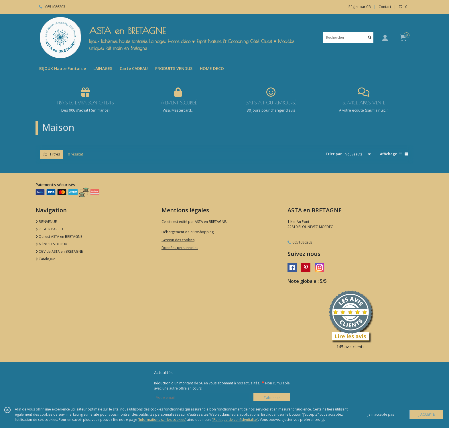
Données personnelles (180, 247)
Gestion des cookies (178, 240)
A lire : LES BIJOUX (51, 244)
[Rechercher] (369, 37)
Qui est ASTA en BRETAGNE (59, 236)
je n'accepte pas (381, 414)
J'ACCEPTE (427, 414)
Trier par (334, 153)
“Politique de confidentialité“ (235, 419)
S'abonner (271, 397)
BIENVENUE (46, 221)
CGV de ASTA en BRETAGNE (59, 251)
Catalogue (45, 258)
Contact (385, 6)
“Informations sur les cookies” (162, 419)
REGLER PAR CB (49, 229)
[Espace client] (385, 38)
